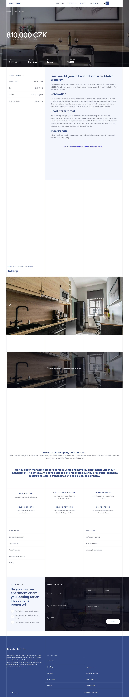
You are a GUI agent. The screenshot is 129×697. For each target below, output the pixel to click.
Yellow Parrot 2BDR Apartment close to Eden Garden (87, 146)
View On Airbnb (68, 146)
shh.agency (15, 693)
